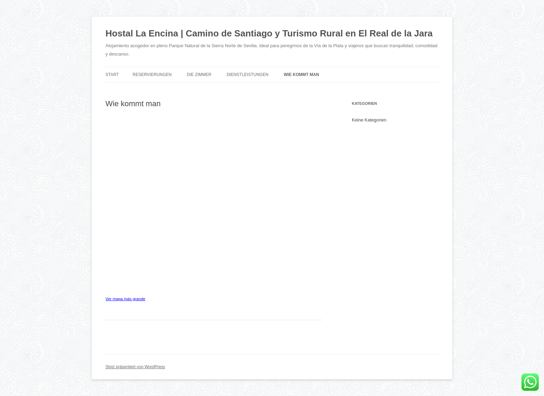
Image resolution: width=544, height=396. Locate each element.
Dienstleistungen (248, 74)
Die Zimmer (199, 74)
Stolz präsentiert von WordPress (135, 366)
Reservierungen (152, 74)
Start (112, 74)
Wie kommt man (301, 74)
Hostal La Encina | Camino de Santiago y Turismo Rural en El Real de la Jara (269, 33)
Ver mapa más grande (125, 298)
